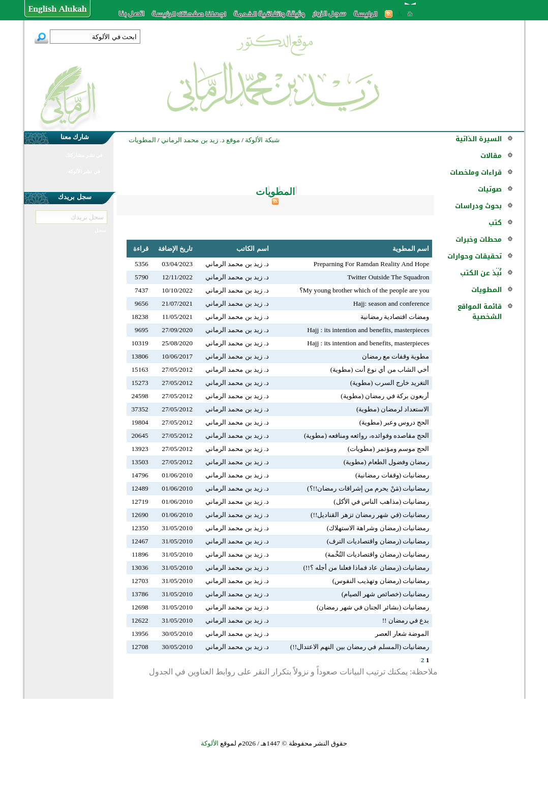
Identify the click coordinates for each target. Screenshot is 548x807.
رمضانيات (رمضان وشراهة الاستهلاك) (378, 528)
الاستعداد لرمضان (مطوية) (393, 409)
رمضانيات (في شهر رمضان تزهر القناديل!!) (370, 515)
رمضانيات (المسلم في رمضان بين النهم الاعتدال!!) (360, 647)
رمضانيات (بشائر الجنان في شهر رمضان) (373, 607)
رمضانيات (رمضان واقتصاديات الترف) (378, 541)
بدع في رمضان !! (406, 620)
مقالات (491, 155)
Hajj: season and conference (391, 303)
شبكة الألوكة (262, 140)
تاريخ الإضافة (175, 248)
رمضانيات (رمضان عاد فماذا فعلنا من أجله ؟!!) (366, 567)
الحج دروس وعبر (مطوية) (394, 422)
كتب (495, 222)
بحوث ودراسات (478, 206)
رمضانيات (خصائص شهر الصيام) (386, 594)
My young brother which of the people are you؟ (364, 290)
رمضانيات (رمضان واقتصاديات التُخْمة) (377, 554)
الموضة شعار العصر (402, 633)
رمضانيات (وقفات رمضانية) (392, 475)
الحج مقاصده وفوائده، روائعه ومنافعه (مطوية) (367, 435)
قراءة (140, 248)
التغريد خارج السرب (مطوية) (390, 382)
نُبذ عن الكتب (481, 273)
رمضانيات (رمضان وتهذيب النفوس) (381, 581)
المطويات (486, 289)
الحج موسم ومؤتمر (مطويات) (389, 449)
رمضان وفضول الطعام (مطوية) (387, 462)
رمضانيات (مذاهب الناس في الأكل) (381, 501)
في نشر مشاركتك (84, 155)
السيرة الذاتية (478, 139)
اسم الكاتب (252, 248)
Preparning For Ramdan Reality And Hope (372, 264)
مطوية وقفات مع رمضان (396, 356)
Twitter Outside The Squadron (388, 277)
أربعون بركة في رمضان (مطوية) (385, 396)
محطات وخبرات (478, 239)
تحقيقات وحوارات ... (474, 261)
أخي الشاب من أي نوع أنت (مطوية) (380, 369)
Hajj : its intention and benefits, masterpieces (368, 330)
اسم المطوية (410, 248)
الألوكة (210, 743)
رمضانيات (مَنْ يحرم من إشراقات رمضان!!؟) (368, 488)
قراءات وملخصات (476, 172)
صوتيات (490, 189)
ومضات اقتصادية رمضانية (395, 316)
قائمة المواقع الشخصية (480, 311)
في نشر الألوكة (84, 171)
